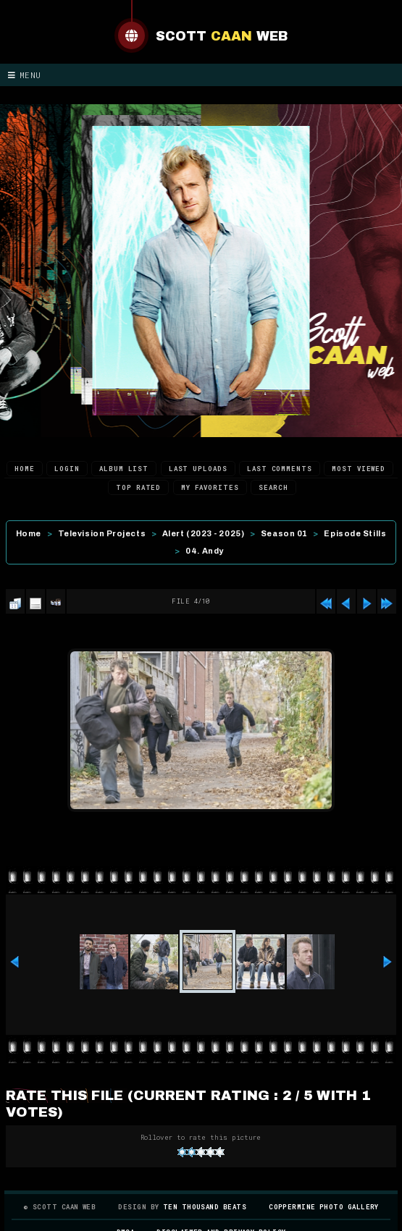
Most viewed (358, 469)
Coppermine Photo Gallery (324, 1207)
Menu (24, 74)
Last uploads (198, 469)
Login (67, 469)
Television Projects (102, 533)
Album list (123, 469)
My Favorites (210, 487)
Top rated (138, 487)
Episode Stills (355, 533)
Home (24, 469)
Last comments (279, 469)
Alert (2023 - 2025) (203, 533)
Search (273, 487)
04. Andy (204, 550)
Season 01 (284, 533)
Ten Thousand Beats (204, 1207)
